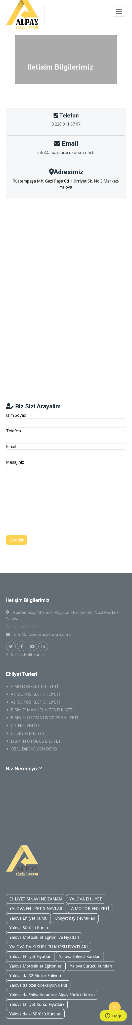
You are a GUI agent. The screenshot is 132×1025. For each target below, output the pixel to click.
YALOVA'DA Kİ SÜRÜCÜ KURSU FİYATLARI (48, 947)
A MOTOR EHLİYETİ (90, 908)
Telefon (13, 431)
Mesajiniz (15, 462)
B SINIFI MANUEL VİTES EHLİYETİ (42, 710)
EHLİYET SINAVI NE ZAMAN (35, 899)
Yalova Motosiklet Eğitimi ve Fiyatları (44, 937)
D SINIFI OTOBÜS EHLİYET (36, 741)
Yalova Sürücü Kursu (28, 927)
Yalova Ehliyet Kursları (80, 956)
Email (11, 446)
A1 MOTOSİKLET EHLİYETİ (35, 694)
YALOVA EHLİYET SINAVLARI (36, 908)
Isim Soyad (16, 415)
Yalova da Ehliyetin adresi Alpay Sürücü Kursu (52, 995)
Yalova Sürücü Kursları (91, 966)
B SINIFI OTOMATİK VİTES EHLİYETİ (44, 717)
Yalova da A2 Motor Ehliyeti (35, 975)
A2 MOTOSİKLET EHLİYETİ (35, 702)
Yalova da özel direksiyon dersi (38, 985)
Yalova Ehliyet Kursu (28, 918)
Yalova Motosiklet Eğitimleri (35, 966)
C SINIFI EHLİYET (26, 725)
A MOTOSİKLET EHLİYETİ (34, 686)
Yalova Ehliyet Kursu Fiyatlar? (36, 1004)
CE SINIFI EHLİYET (28, 733)
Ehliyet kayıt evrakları (75, 918)
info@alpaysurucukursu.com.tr (66, 152)
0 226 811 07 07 (66, 124)
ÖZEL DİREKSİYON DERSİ (34, 749)
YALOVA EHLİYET (85, 899)
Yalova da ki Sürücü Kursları (35, 1014)
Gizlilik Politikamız (28, 654)
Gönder (16, 540)
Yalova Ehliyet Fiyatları (30, 956)
